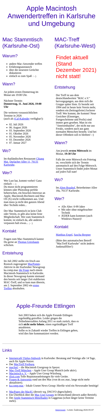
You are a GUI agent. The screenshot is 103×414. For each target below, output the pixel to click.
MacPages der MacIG (21, 391)
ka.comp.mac (16, 385)
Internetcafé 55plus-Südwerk (25, 358)
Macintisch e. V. (18, 373)
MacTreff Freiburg (24, 364)
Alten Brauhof (67, 187)
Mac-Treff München (20, 370)
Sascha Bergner (82, 234)
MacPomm (34, 264)
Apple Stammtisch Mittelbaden (31, 397)
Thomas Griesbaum (28, 242)
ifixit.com (14, 376)
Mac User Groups (44, 394)
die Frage (24, 270)
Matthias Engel (64, 234)
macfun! (13, 367)
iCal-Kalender (22, 118)
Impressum (60, 410)
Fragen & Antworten (20, 379)
